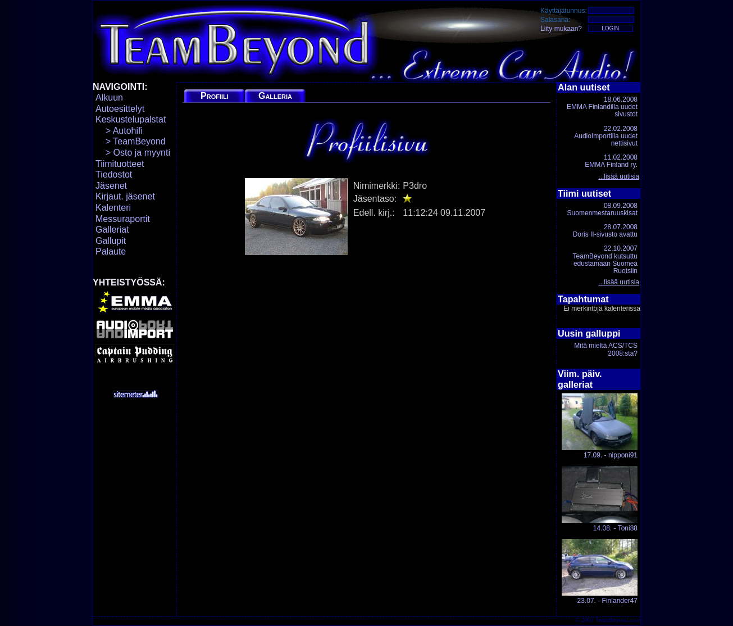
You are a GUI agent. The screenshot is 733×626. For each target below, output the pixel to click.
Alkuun (109, 97)
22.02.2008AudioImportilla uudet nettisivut (606, 136)
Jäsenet (111, 185)
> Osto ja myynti (132, 152)
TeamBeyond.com (617, 620)
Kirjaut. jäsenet (125, 196)
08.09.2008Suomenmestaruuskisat (602, 209)
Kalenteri (113, 207)
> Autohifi (119, 130)
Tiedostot (113, 174)
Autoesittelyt (119, 109)
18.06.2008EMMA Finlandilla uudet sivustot (602, 107)
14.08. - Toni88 (600, 499)
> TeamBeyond (130, 141)
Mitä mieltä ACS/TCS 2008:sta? (606, 349)
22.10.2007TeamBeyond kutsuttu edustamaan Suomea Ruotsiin (605, 259)
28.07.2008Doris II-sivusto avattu (605, 230)
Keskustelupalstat (130, 119)
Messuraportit (122, 219)
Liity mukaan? (561, 29)
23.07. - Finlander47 (600, 572)
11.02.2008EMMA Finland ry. (611, 161)
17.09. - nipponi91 (600, 426)
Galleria (275, 96)
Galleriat (112, 229)
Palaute (110, 251)
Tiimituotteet (119, 164)
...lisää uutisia (618, 176)
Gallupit (110, 241)
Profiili (215, 96)
